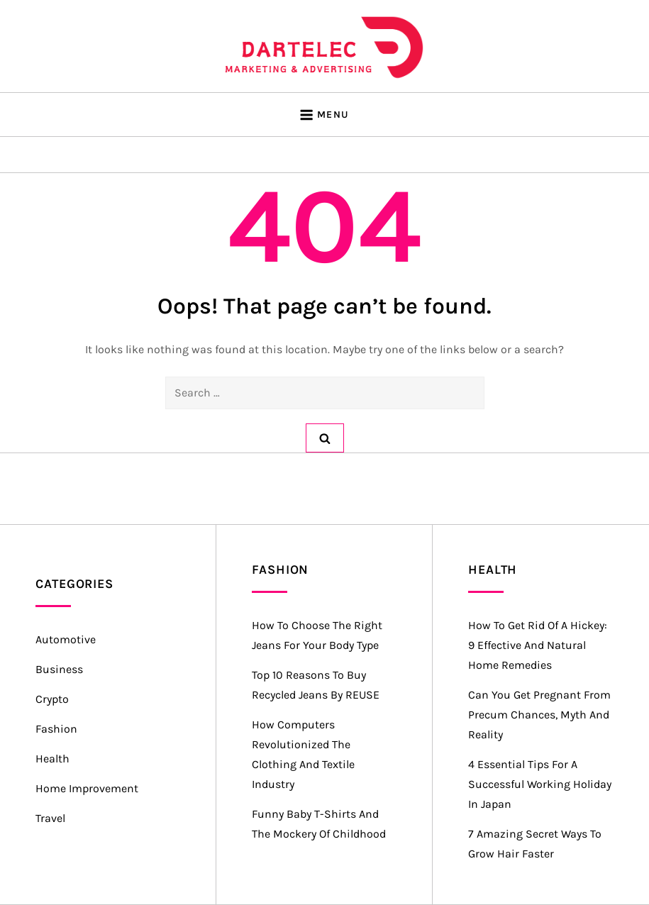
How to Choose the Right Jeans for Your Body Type (317, 635)
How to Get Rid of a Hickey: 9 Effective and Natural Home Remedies (537, 645)
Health (52, 758)
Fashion (56, 728)
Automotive (65, 639)
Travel (50, 818)
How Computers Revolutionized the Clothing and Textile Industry (303, 754)
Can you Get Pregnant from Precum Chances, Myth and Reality (539, 714)
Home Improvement (86, 788)
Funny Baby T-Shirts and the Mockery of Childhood (319, 823)
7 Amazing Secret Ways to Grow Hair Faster (534, 843)
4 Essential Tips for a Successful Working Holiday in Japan (539, 784)
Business (59, 669)
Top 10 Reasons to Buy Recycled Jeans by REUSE (315, 684)
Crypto (52, 699)
